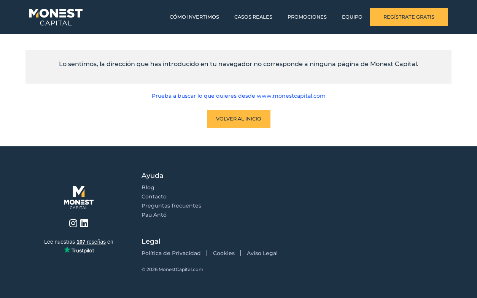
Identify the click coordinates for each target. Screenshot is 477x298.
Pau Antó (154, 214)
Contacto (154, 196)
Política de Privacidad (171, 253)
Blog (148, 187)
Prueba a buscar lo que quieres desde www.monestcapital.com (239, 95)
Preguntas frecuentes (171, 205)
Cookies (224, 253)
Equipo (352, 17)
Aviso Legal (262, 253)
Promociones (307, 17)
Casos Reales (253, 17)
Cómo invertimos (194, 17)
